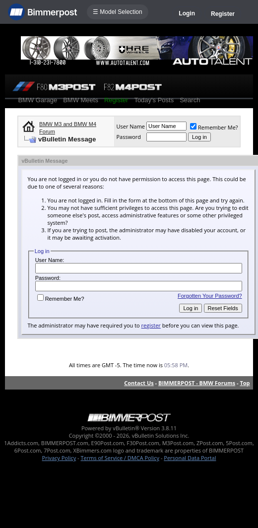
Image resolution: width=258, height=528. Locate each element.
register (151, 325)
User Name (130, 126)
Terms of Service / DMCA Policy (119, 458)
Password (128, 136)
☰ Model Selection (117, 11)
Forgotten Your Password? (210, 296)
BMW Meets (80, 100)
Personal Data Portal (190, 458)
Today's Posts (154, 100)
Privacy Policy (59, 458)
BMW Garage (37, 100)
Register (223, 13)
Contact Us (139, 383)
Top (245, 383)
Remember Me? (214, 127)
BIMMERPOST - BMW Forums (196, 383)
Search (190, 100)
